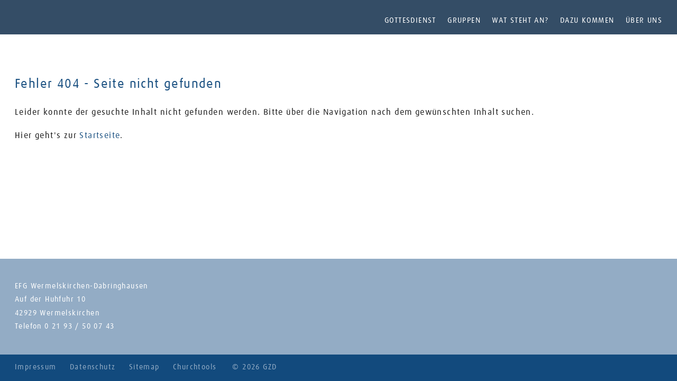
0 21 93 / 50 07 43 (79, 326)
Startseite (99, 135)
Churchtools (194, 367)
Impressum (36, 367)
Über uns (644, 20)
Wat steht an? (520, 20)
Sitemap (144, 367)
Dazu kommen (587, 20)
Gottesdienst (410, 20)
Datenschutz (92, 367)
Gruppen (464, 20)
